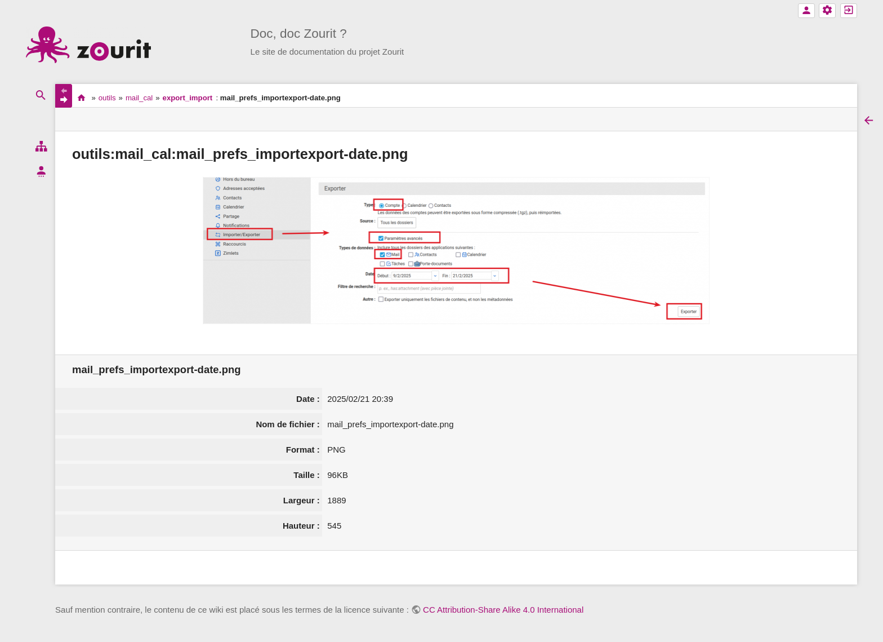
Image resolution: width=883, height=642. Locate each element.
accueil (81, 97)
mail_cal (139, 98)
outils (107, 98)
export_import (188, 98)
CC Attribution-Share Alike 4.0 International (503, 609)
